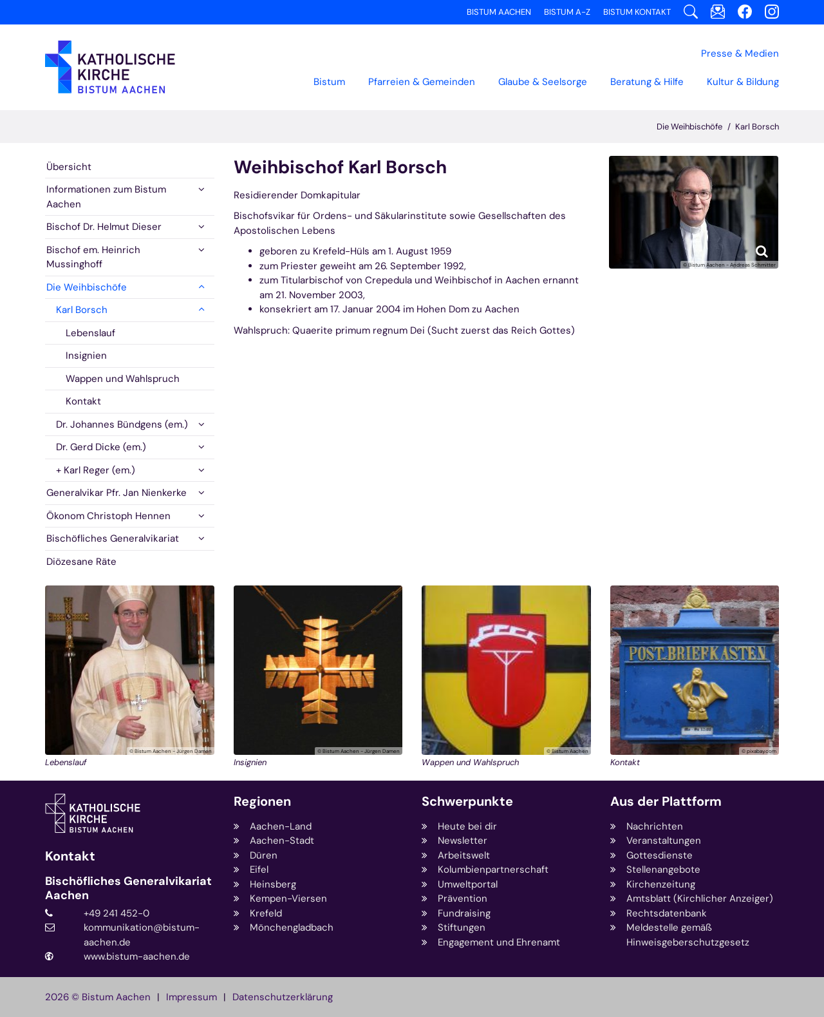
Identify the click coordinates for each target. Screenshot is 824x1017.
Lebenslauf (90, 333)
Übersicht (68, 166)
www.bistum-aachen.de (137, 956)
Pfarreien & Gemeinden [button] (421, 81)
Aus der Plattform (666, 802)
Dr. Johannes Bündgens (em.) (122, 424)
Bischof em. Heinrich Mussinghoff (93, 257)
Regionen (262, 802)
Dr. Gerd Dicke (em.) (101, 447)
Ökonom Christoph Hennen (108, 515)
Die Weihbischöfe (689, 126)
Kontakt (83, 401)
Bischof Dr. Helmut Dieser (104, 226)
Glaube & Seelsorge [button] (542, 81)
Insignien (86, 355)
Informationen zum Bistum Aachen (106, 197)
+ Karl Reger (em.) (95, 470)
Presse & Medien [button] (740, 53)
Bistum (329, 81)
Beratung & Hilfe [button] (647, 81)
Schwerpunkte (467, 802)
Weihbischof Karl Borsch (340, 167)
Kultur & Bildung (743, 81)
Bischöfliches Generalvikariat (112, 538)
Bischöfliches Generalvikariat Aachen (128, 888)
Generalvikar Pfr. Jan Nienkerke (116, 492)
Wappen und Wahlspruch (123, 378)
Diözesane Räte (81, 561)
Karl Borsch (757, 126)
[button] (201, 189)
